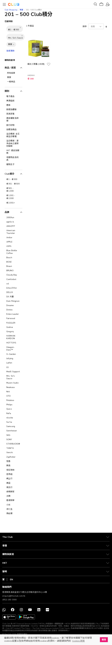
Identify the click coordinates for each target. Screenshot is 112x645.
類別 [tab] (7, 91)
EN (11, 579)
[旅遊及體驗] (13, 109)
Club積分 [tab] (9, 173)
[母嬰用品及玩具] (13, 158)
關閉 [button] (104, 639)
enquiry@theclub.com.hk (13, 596)
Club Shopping (11, 10)
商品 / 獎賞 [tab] (10, 67)
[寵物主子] (13, 164)
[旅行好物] (13, 125)
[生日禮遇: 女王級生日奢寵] (13, 135)
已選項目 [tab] (9, 21)
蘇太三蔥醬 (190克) (36, 64)
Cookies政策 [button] (78, 641)
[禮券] (13, 105)
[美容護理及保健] (13, 119)
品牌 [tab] (7, 212)
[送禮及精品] (13, 129)
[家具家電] (13, 114)
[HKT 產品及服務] (13, 151)
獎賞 (21, 10)
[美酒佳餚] (13, 100)
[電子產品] (13, 96)
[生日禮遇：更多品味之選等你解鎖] (13, 143)
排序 (85, 26)
